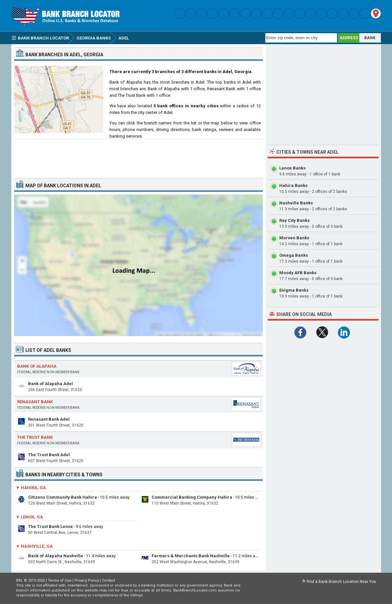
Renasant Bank (35, 401)
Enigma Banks (294, 290)
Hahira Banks (293, 185)
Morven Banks (294, 237)
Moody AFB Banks (298, 272)
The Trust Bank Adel (49, 454)
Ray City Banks (294, 220)
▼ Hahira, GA (31, 487)
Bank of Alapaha (36, 366)
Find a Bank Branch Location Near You (341, 581)
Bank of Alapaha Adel (50, 383)
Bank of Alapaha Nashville (55, 555)
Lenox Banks (292, 168)
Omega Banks (293, 255)
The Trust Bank (35, 437)
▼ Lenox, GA (29, 516)
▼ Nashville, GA (34, 546)
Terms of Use (60, 580)
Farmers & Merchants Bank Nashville (191, 555)
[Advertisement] (138, 156)
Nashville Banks (296, 202)
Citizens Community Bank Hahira (62, 497)
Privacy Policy (87, 580)
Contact (108, 580)
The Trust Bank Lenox (50, 526)
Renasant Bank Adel (49, 419)
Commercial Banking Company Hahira (192, 497)
